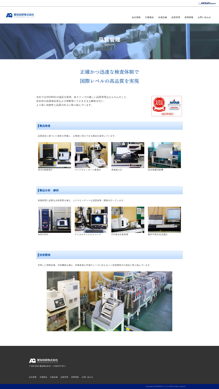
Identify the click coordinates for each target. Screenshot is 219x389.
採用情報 (189, 17)
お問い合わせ (204, 17)
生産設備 (162, 17)
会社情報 (136, 17)
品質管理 (175, 17)
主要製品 (149, 17)
